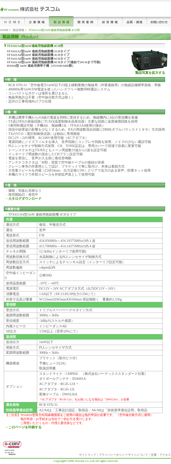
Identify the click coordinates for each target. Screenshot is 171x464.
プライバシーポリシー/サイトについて (123, 454)
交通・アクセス (161, 454)
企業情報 (37, 21)
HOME (12, 21)
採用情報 (110, 21)
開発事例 (86, 21)
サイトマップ (87, 454)
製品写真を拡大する (150, 73)
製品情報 (61, 21)
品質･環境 (134, 21)
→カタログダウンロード (23, 198)
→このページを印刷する (23, 427)
